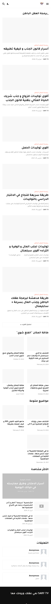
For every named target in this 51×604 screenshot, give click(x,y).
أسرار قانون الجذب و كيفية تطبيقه (26, 49)
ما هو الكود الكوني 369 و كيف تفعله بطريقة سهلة (13, 424)
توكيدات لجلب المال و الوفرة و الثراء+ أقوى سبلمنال (29, 248)
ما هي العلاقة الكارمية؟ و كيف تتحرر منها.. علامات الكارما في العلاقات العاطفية (38, 455)
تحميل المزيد (26, 324)
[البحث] (3, 4)
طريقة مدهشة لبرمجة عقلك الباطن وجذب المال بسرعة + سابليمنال (30, 302)
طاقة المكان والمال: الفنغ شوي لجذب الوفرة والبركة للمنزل (13, 388)
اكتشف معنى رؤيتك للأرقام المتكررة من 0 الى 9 (38, 424)
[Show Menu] (47, 4)
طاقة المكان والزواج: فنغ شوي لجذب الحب (13, 354)
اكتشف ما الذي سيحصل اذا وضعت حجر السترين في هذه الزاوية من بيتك (38, 357)
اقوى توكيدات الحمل (35, 148)
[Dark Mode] (8, 4)
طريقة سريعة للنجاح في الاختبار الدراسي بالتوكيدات (28, 197)
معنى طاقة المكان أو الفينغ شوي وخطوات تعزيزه (39, 388)
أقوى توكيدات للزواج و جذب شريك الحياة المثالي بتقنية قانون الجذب (26, 98)
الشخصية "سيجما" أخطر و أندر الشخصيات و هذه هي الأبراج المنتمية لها (19, 505)
